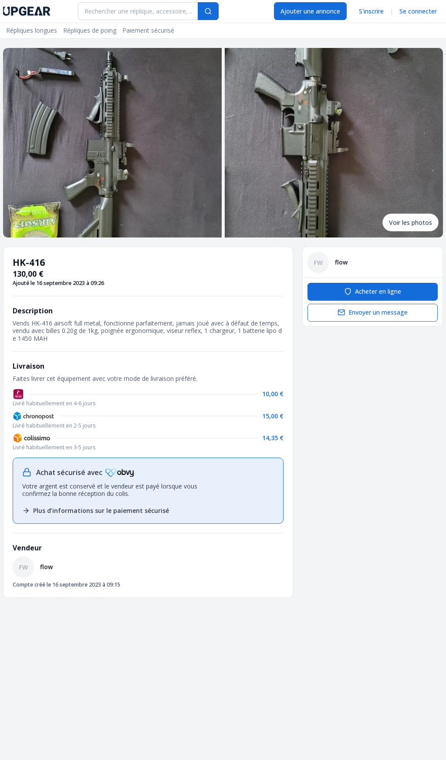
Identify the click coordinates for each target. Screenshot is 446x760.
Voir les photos (410, 222)
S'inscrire (371, 11)
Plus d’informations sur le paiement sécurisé (95, 511)
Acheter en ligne (372, 291)
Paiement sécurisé (148, 30)
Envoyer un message (373, 312)
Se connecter (418, 11)
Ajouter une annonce (310, 11)
